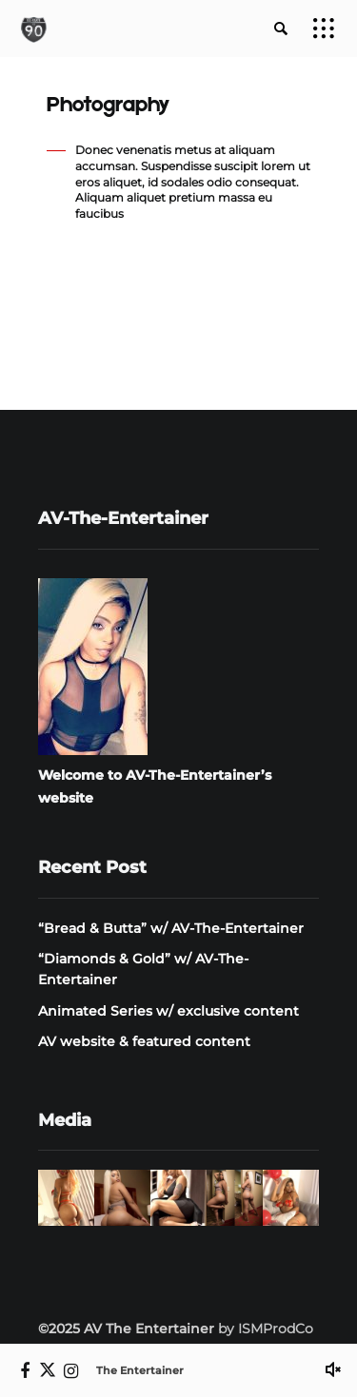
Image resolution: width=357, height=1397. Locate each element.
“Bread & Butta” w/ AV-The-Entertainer (171, 928)
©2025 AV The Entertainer (126, 1328)
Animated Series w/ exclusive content (168, 1010)
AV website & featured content (144, 1041)
